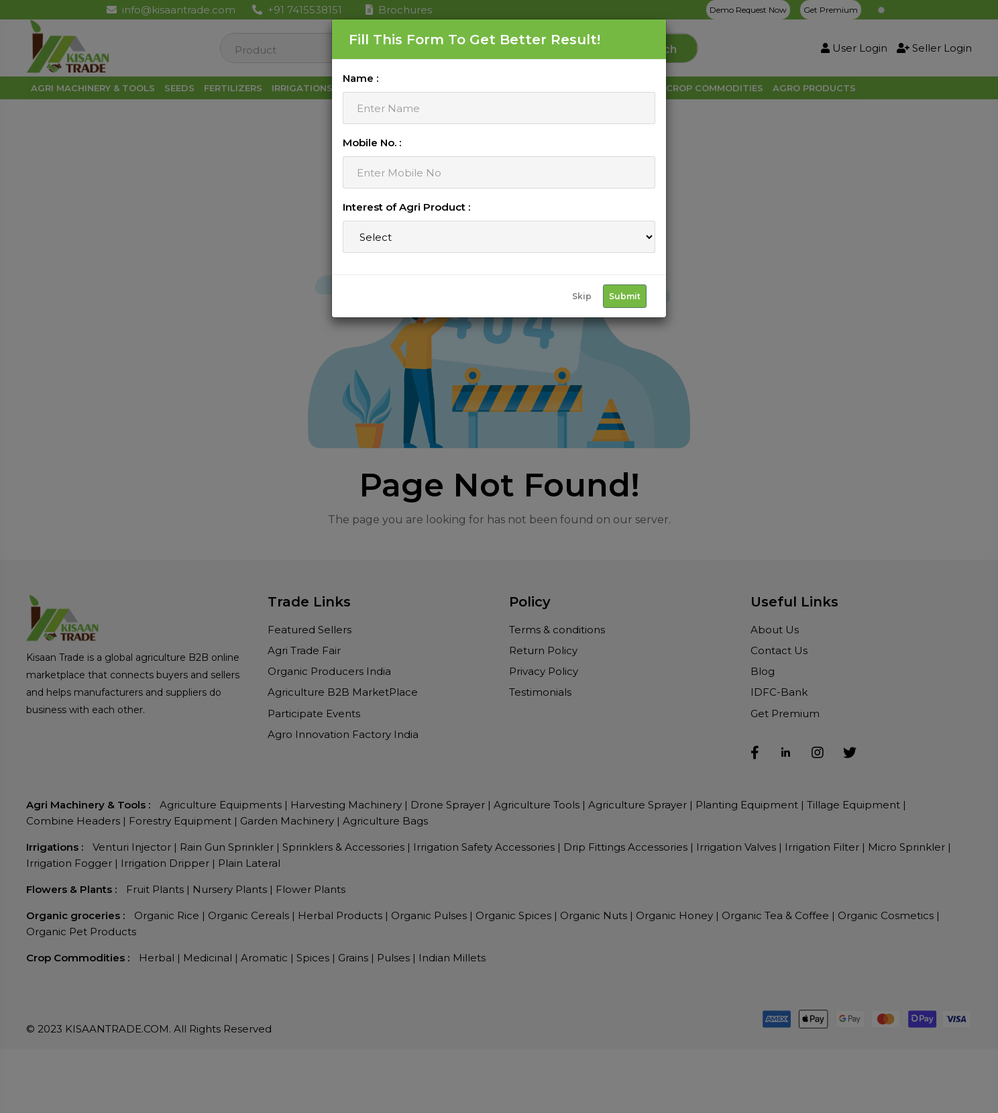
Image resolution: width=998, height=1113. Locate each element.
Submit (625, 296)
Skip (582, 296)
